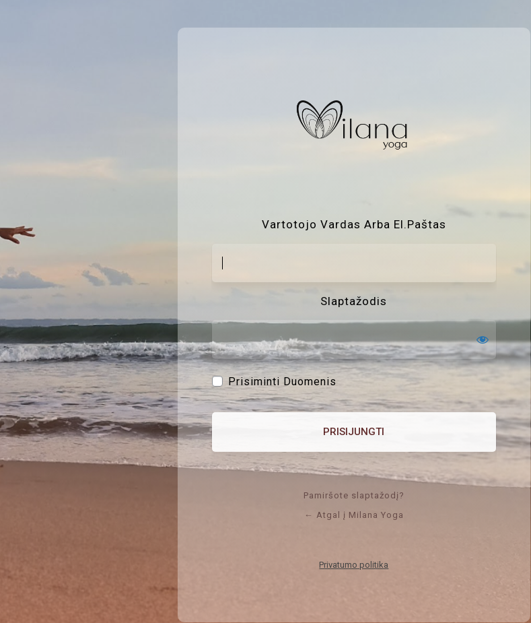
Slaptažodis (353, 301)
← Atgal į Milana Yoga (354, 515)
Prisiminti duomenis (282, 382)
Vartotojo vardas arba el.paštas (354, 224)
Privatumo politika (353, 565)
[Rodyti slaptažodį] (482, 339)
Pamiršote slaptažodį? (354, 495)
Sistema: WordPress (354, 127)
